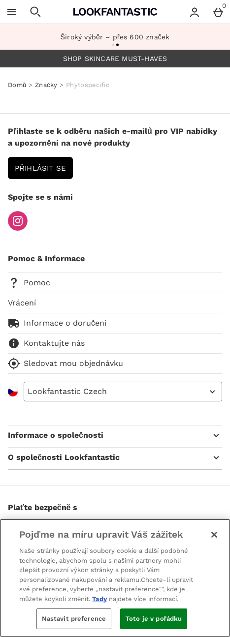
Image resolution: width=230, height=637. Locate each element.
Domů (17, 85)
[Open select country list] (123, 391)
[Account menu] (194, 12)
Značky (46, 85)
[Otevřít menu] (12, 12)
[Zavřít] (214, 535)
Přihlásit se (40, 168)
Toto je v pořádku (154, 618)
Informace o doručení (57, 323)
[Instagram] (18, 228)
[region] (115, 578)
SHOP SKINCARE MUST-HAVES (115, 58)
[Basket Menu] (218, 12)
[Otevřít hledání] (35, 12)
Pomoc (29, 283)
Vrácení (22, 302)
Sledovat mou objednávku (65, 363)
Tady (99, 599)
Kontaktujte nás (46, 343)
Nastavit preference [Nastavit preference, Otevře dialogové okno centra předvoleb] (74, 618)
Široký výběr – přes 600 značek (115, 37)
